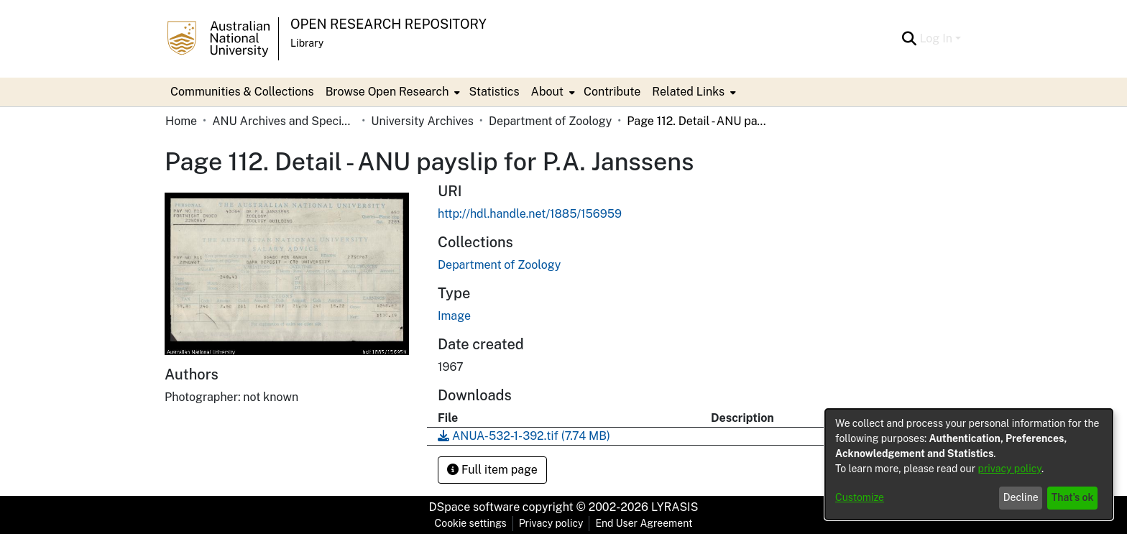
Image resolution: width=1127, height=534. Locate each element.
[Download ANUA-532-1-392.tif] (524, 436)
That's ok (1073, 497)
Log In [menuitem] (935, 38)
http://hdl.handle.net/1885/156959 (530, 214)
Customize (859, 497)
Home (181, 121)
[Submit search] (909, 38)
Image (454, 316)
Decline (1021, 497)
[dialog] (969, 464)
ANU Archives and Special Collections (284, 121)
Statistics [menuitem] (494, 91)
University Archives (422, 121)
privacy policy (1009, 468)
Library (306, 43)
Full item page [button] (492, 470)
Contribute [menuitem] (612, 91)
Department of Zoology (550, 121)
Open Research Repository (388, 24)
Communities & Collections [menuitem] (242, 91)
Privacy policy (551, 523)
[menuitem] (392, 92)
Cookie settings (471, 523)
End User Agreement (643, 523)
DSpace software (474, 507)
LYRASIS (674, 507)
